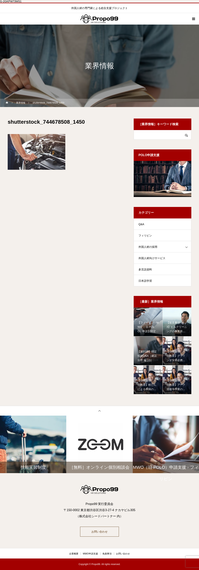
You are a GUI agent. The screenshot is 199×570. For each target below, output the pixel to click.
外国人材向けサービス (151, 258)
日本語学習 (145, 280)
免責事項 (107, 553)
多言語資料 (145, 269)
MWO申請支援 (90, 553)
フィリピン (145, 235)
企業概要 (73, 553)
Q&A (141, 224)
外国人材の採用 (147, 246)
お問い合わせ (99, 531)
